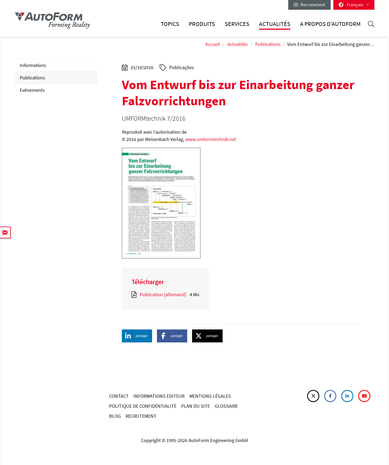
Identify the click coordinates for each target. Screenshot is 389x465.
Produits (202, 24)
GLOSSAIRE (226, 406)
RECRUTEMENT (141, 416)
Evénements (32, 90)
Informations (33, 65)
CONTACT (119, 396)
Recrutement (309, 5)
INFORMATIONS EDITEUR (159, 396)
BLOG (115, 416)
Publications (268, 44)
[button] (137, 335)
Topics (170, 24)
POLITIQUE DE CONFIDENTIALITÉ (142, 406)
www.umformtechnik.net (210, 139)
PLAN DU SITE (195, 406)
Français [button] (354, 5)
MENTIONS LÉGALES (210, 396)
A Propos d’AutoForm (330, 24)
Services (237, 24)
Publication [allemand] (163, 294)
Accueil (212, 44)
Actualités (274, 24)
